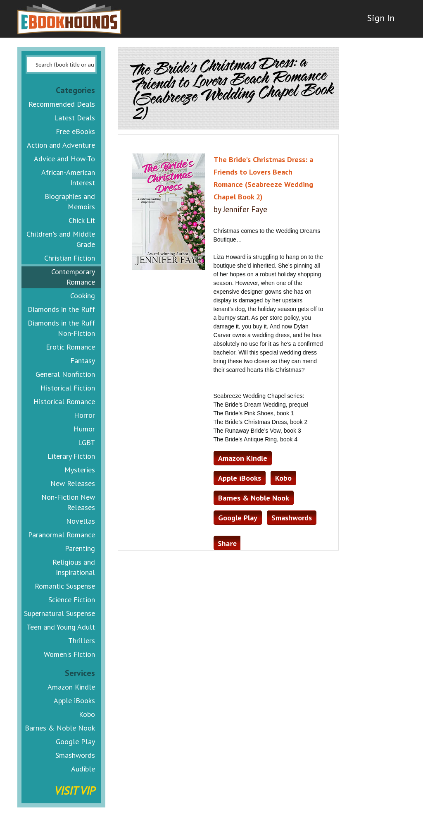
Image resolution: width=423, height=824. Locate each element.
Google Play (75, 741)
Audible (83, 769)
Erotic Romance (70, 347)
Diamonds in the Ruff (61, 309)
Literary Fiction (71, 456)
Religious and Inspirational (73, 567)
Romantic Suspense (65, 586)
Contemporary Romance (73, 277)
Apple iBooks (74, 700)
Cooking (82, 295)
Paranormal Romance (61, 534)
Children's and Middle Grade (60, 239)
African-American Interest (68, 177)
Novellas (80, 521)
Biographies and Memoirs (70, 201)
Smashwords (75, 755)
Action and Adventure (61, 145)
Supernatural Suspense (59, 613)
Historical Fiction (67, 388)
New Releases (72, 483)
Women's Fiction (69, 654)
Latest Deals (74, 117)
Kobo (87, 714)
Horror (84, 415)
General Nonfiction (65, 374)
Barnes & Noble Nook (60, 728)
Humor (84, 429)
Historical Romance (64, 401)
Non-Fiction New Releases (68, 502)
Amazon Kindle (71, 687)
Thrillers (81, 640)
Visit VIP (75, 790)
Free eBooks (75, 131)
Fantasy (82, 360)
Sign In (375, 25)
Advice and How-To (64, 158)
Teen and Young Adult (60, 627)
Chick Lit (82, 220)
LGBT (86, 442)
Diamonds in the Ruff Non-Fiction (61, 328)
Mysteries (79, 469)
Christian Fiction (69, 258)
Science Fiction (71, 599)
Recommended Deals (62, 104)
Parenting (80, 548)
